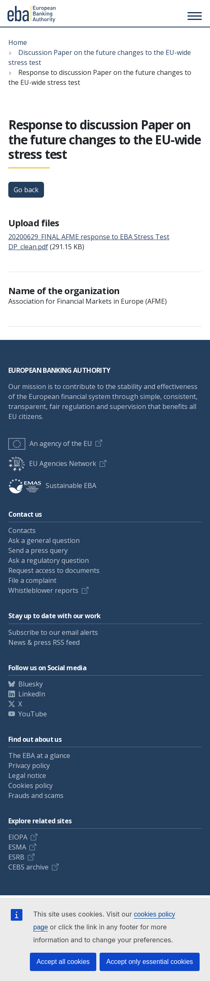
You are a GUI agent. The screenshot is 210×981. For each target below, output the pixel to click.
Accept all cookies (63, 961)
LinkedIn (31, 694)
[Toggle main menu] (193, 15)
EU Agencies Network (52, 463)
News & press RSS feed (44, 642)
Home (17, 42)
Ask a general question (44, 540)
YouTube (32, 713)
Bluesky (30, 684)
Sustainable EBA (52, 485)
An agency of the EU (50, 443)
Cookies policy (30, 785)
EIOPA (17, 837)
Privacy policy (29, 765)
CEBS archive (28, 867)
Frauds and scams (35, 795)
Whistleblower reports (43, 590)
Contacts (22, 530)
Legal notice (27, 775)
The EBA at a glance (39, 755)
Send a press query (38, 550)
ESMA (17, 847)
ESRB (16, 857)
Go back (26, 189)
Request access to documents (54, 570)
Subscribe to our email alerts (53, 632)
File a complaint (32, 580)
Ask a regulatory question (48, 560)
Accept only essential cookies (149, 961)
